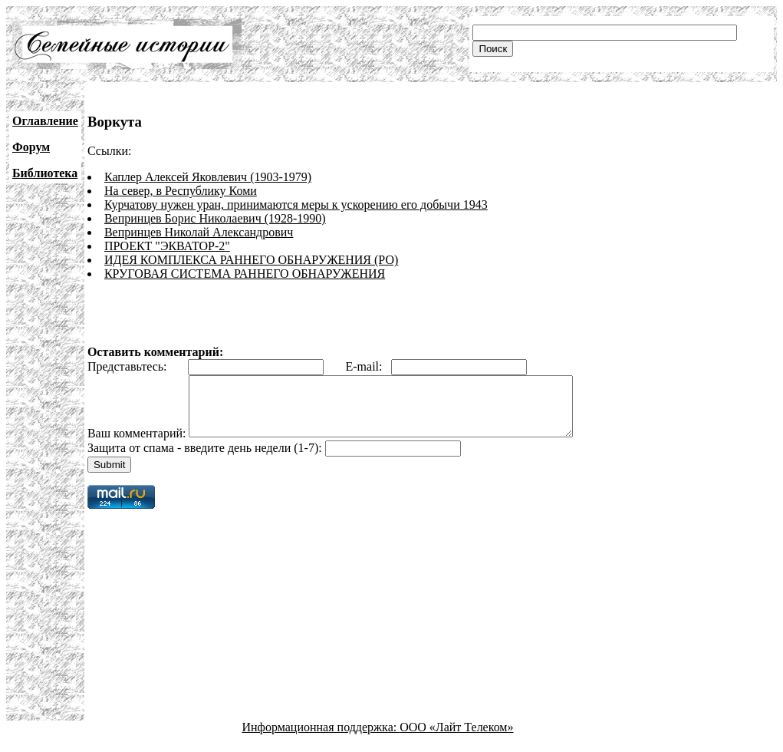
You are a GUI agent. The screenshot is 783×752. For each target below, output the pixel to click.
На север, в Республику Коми (180, 190)
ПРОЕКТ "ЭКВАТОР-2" (167, 245)
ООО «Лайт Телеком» (456, 738)
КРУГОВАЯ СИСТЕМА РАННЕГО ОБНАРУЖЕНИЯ (244, 273)
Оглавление (45, 120)
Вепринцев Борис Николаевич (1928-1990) (215, 218)
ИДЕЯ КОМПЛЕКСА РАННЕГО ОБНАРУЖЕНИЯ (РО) (251, 259)
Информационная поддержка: (321, 738)
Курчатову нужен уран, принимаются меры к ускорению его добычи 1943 (296, 204)
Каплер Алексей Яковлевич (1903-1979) (207, 176)
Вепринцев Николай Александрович (198, 232)
